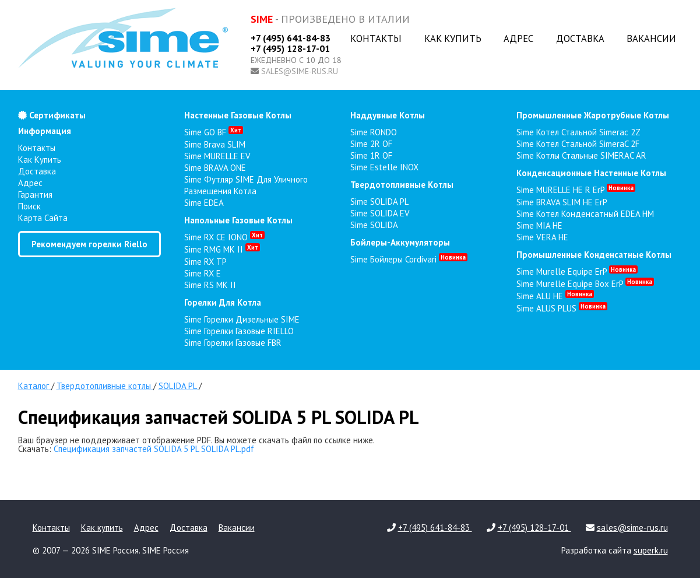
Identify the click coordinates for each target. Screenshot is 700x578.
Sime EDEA (204, 202)
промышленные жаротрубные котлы (592, 115)
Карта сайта (43, 217)
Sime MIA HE (539, 225)
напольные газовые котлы (238, 220)
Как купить (452, 38)
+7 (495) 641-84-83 (290, 38)
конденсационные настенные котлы (591, 173)
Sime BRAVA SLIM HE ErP (561, 202)
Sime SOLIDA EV (380, 213)
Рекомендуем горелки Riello (89, 244)
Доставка (580, 38)
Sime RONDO (373, 132)
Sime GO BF (213, 132)
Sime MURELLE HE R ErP (575, 189)
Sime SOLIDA (374, 224)
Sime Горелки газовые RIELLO (239, 331)
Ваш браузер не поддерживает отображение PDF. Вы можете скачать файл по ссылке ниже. (196, 440)
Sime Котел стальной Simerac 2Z (578, 132)
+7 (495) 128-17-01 (290, 48)
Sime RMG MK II (222, 249)
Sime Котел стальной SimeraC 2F (577, 143)
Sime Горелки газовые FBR (233, 342)
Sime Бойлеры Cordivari (408, 259)
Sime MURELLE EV (217, 156)
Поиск (29, 206)
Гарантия (35, 194)
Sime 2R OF (371, 143)
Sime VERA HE (542, 237)
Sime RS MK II (210, 284)
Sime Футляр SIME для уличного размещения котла (246, 185)
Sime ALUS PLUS (561, 308)
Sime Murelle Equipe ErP (577, 271)
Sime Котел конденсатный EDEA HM (585, 213)
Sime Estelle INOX (384, 167)
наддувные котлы (387, 115)
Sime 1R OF (371, 155)
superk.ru (651, 550)
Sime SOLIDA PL (379, 201)
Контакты (376, 38)
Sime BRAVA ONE (215, 167)
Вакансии (651, 38)
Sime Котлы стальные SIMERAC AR (581, 155)
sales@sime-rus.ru (299, 71)
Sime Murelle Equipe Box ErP (585, 283)
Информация (44, 131)
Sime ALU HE (555, 296)
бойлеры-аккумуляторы (400, 242)
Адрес (518, 38)
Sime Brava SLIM (214, 144)
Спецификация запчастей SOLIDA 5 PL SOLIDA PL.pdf (154, 448)
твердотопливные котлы (401, 184)
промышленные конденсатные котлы (593, 254)
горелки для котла (222, 302)
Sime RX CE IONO (224, 237)
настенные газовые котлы (237, 115)
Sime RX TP (205, 261)
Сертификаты (52, 115)
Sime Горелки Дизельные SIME (242, 319)
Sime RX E (202, 273)
